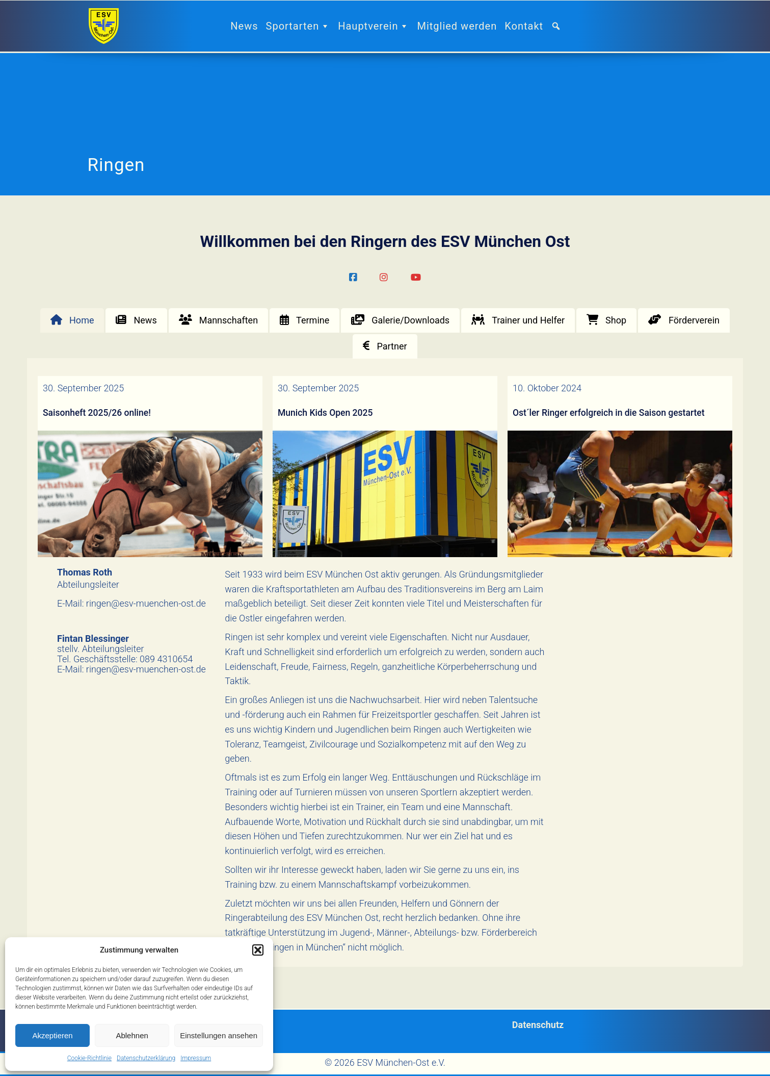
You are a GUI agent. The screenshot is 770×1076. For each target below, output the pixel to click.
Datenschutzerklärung (146, 1058)
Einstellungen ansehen (218, 1035)
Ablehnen (132, 1035)
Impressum (195, 1058)
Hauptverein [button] (373, 26)
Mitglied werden (457, 26)
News (244, 26)
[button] (258, 950)
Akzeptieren (52, 1035)
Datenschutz (538, 1024)
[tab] (72, 320)
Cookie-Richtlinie (89, 1058)
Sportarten (298, 26)
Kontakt (524, 26)
